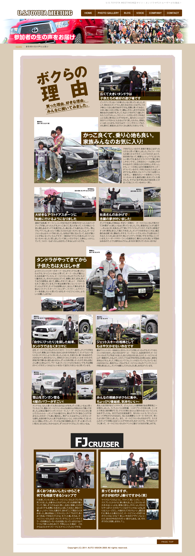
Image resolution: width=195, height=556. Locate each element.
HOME (19, 47)
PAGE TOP (168, 542)
